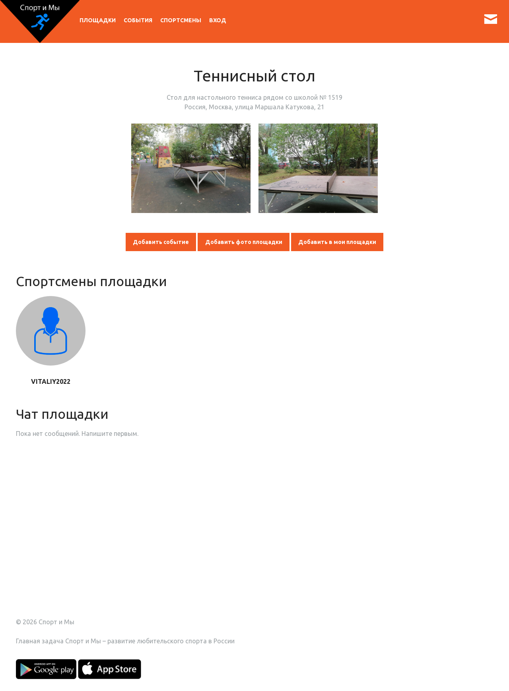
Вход (217, 20)
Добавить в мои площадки (337, 242)
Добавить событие (161, 242)
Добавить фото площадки (243, 242)
